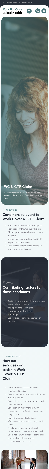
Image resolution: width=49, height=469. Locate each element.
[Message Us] (43, 10)
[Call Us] (37, 10)
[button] (29, 11)
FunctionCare (12, 11)
